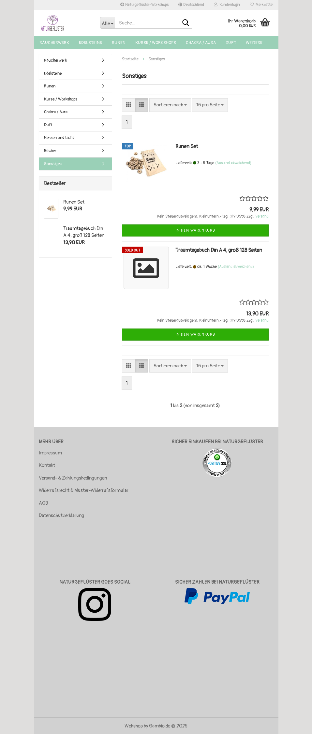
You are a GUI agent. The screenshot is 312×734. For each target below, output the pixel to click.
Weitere (254, 42)
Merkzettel (262, 4)
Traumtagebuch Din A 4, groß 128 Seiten (218, 250)
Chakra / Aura (201, 42)
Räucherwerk (54, 42)
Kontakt (47, 465)
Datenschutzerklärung (61, 515)
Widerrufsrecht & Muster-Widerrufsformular (83, 490)
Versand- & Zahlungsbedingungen (73, 478)
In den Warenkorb (195, 230)
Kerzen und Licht (59, 137)
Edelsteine (90, 42)
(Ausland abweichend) (233, 163)
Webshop (134, 726)
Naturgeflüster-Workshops (144, 4)
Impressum (50, 453)
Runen (119, 42)
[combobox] (170, 105)
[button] (191, 5)
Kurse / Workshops (155, 42)
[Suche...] (107, 23)
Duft (231, 42)
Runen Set (186, 146)
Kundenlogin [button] (227, 4)
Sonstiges (53, 163)
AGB (43, 503)
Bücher (50, 150)
